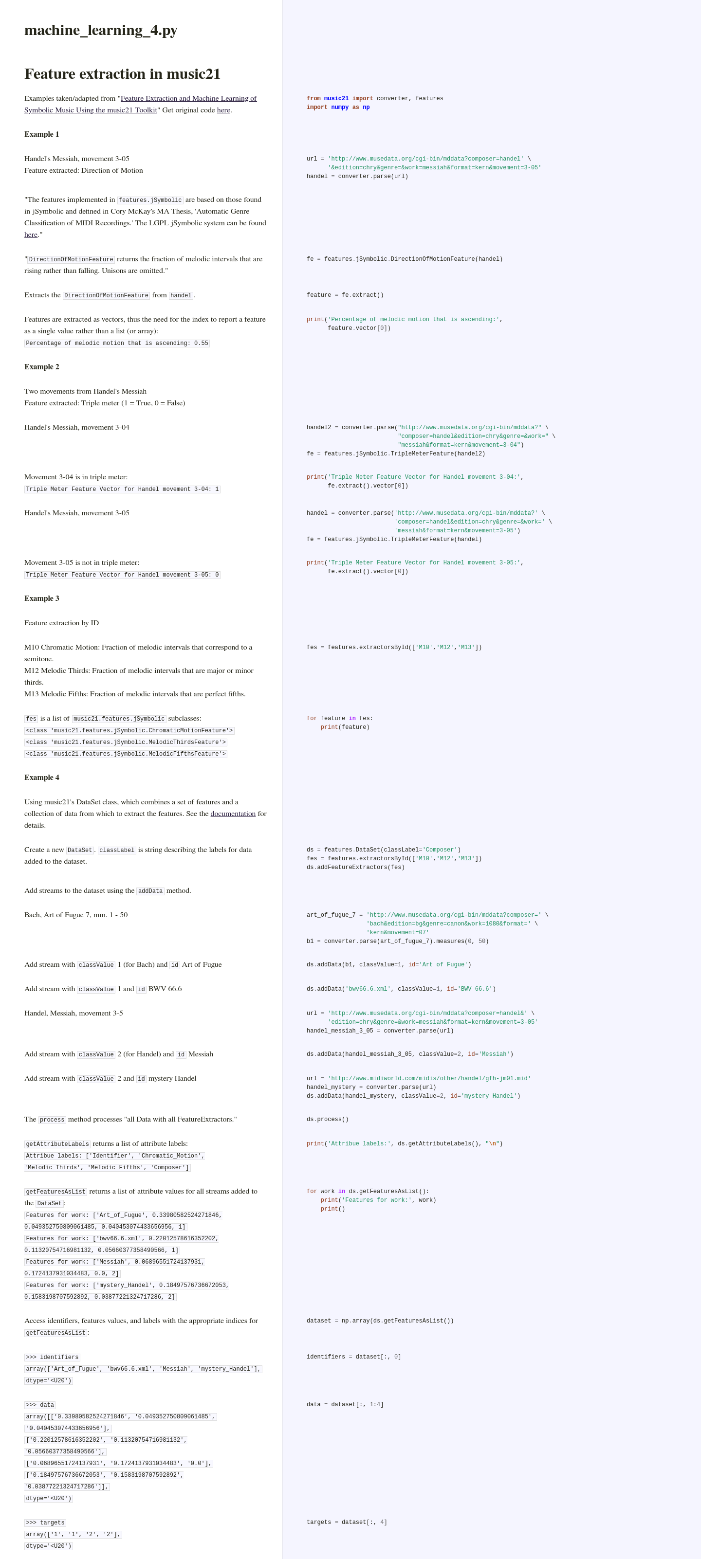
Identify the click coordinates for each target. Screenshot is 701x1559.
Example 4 (41, 777)
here (223, 110)
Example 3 (41, 598)
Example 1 (41, 134)
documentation (233, 813)
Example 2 (41, 367)
